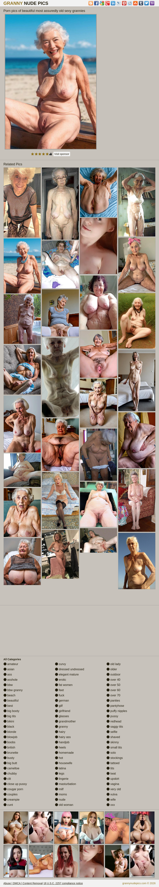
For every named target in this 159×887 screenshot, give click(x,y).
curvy (60, 664)
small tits (114, 747)
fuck (59, 695)
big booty (11, 711)
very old (114, 789)
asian (9, 669)
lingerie (61, 778)
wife (111, 799)
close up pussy (15, 784)
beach (9, 695)
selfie (112, 731)
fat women (64, 684)
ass (8, 674)
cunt (8, 804)
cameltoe (11, 768)
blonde (10, 731)
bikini (9, 721)
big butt (10, 763)
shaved (113, 737)
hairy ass (63, 737)
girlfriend (62, 711)
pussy (112, 716)
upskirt (113, 778)
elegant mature (67, 674)
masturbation (65, 784)
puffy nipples (117, 711)
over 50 (113, 684)
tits (110, 768)
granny (61, 726)
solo (111, 752)
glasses (62, 716)
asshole (11, 679)
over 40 (113, 679)
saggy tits (115, 726)
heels (60, 747)
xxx (111, 804)
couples (11, 794)
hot (59, 757)
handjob (62, 742)
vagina (113, 784)
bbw (8, 684)
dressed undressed (69, 669)
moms (61, 794)
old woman (64, 804)
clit (7, 778)
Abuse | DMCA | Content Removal (23, 883)
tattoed (113, 763)
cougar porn (13, 789)
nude (60, 799)
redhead (114, 721)
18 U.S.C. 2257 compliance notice (63, 883)
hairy (60, 731)
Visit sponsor (61, 153)
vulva (112, 794)
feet (59, 690)
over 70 (113, 695)
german (62, 700)
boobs (9, 742)
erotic (60, 679)
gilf (59, 705)
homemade (64, 752)
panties (113, 700)
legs (59, 773)
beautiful (11, 700)
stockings (115, 757)
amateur (11, 664)
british (9, 747)
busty (9, 757)
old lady (114, 664)
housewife (63, 763)
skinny (113, 742)
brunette (11, 752)
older (112, 669)
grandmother (65, 721)
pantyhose (115, 705)
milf (59, 789)
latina (60, 768)
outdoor (114, 674)
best (8, 705)
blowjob (10, 737)
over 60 (113, 690)
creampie (12, 799)
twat (111, 773)
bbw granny (13, 690)
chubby (10, 773)
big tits (10, 716)
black (9, 726)
